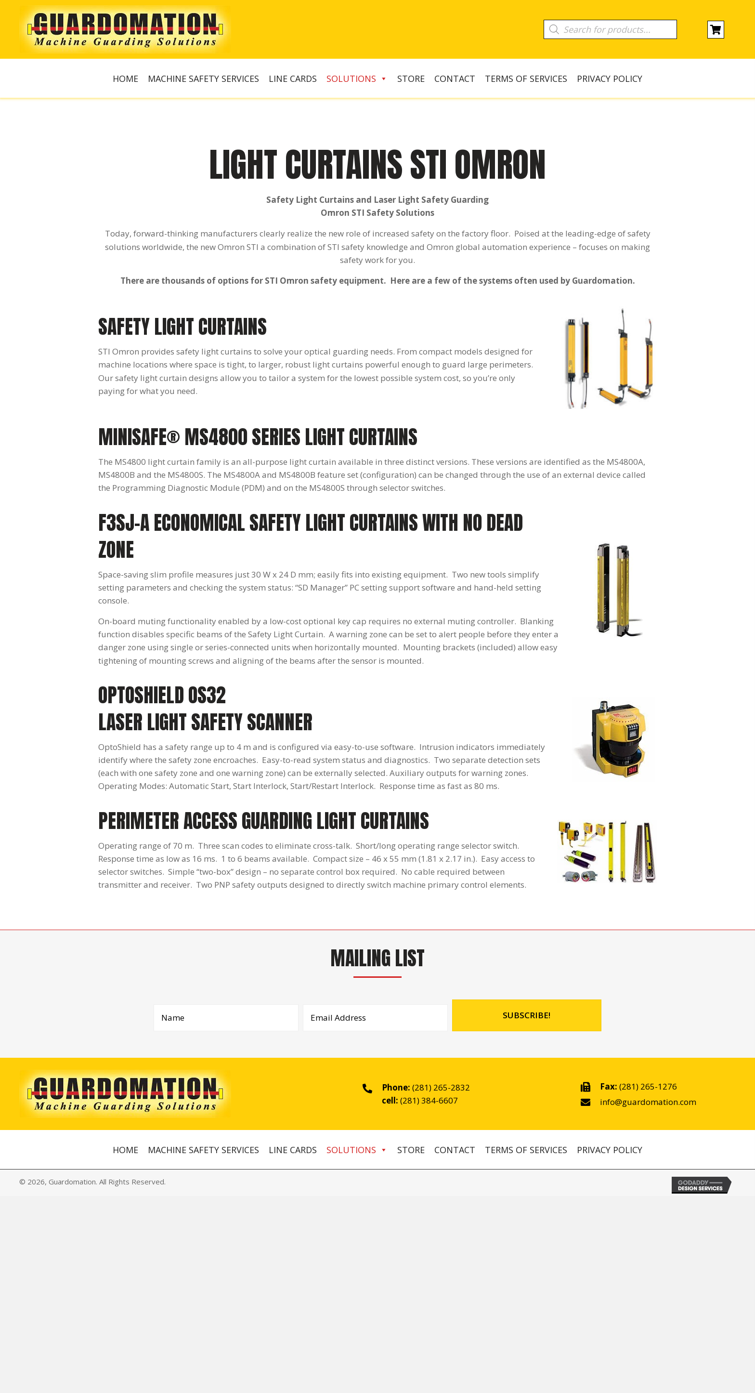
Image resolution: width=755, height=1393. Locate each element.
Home (125, 78)
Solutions (357, 78)
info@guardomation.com (648, 1101)
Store (411, 78)
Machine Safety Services (203, 78)
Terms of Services (526, 78)
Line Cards (293, 78)
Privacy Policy (609, 78)
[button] (526, 1015)
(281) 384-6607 (429, 1100)
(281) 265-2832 (441, 1087)
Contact (454, 78)
